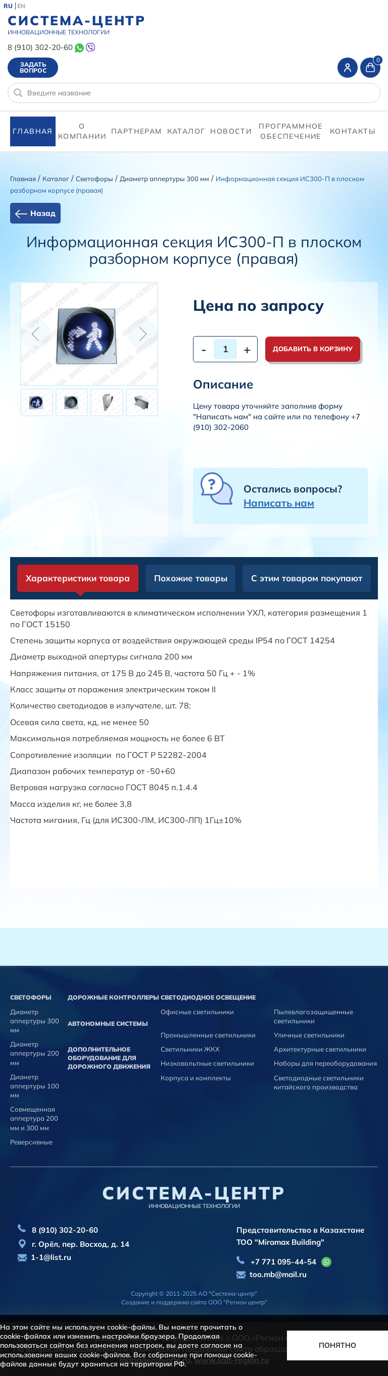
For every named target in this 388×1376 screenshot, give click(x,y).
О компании (82, 131)
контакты (352, 131)
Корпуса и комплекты (196, 1078)
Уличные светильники (309, 1035)
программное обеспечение (290, 131)
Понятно (337, 1345)
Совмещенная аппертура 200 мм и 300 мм (34, 1118)
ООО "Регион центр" (237, 1302)
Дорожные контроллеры (113, 997)
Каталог (186, 131)
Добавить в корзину (313, 349)
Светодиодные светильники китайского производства (319, 1082)
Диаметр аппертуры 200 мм (34, 1053)
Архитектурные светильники (320, 1049)
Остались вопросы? (293, 495)
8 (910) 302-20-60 (40, 47)
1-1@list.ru (51, 1257)
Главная (33, 131)
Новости (231, 131)
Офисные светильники (197, 1012)
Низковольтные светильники (207, 1063)
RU (8, 6)
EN (21, 6)
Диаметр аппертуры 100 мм (34, 1086)
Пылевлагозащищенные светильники (313, 1016)
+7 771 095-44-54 (283, 1262)
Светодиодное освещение (208, 997)
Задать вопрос (33, 67)
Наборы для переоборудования (325, 1063)
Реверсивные (31, 1142)
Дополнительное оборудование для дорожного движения (109, 1057)
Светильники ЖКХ (190, 1049)
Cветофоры (94, 179)
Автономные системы (108, 1023)
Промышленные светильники (208, 1035)
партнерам (136, 131)
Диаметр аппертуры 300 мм (164, 179)
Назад (43, 213)
